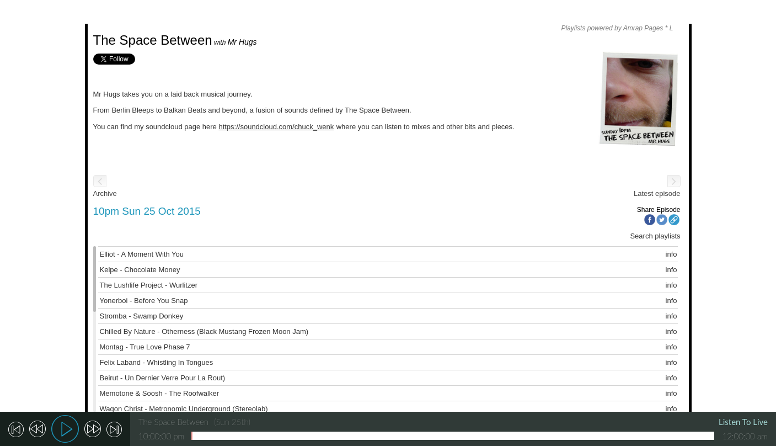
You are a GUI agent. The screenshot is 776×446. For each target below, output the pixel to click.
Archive (105, 193)
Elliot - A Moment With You (142, 254)
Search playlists (655, 236)
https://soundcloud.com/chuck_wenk (276, 127)
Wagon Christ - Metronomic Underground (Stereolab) (184, 409)
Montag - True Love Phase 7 (145, 347)
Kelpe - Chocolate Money (140, 270)
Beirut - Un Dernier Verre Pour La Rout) (163, 378)
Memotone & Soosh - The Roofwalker (160, 393)
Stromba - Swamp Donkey (142, 316)
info (671, 254)
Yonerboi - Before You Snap (144, 300)
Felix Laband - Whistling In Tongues (156, 362)
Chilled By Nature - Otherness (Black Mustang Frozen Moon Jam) (204, 331)
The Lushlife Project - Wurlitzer (149, 285)
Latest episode (657, 193)
